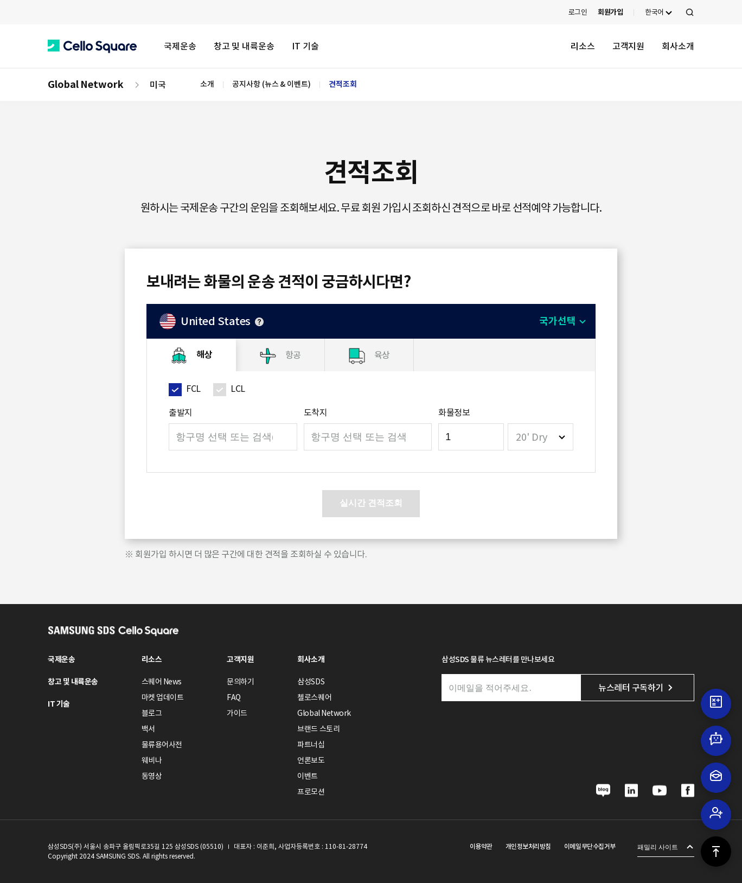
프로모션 (310, 792)
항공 (293, 355)
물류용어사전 (162, 744)
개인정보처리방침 (528, 846)
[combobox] (540, 436)
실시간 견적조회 (371, 502)
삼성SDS (310, 682)
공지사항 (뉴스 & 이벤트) (271, 84)
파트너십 (310, 744)
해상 (204, 354)
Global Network (86, 84)
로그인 (577, 12)
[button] (92, 46)
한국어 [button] (654, 12)
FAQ (234, 697)
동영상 (152, 776)
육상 (382, 355)
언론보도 (310, 760)
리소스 (583, 46)
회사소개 (678, 46)
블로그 (152, 713)
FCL (193, 388)
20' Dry (531, 437)
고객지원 (628, 46)
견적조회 (343, 84)
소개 (207, 84)
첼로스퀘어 (314, 697)
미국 (158, 84)
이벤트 (307, 776)
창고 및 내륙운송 (244, 46)
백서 (148, 729)
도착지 (316, 412)
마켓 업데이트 (163, 697)
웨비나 (152, 760)
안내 (259, 321)
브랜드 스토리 (318, 729)
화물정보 (454, 412)
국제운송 (180, 46)
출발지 (181, 412)
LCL (238, 388)
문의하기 (240, 682)
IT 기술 (305, 46)
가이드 (237, 713)
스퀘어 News (162, 682)
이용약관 (481, 846)
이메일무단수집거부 (590, 846)
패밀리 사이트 (657, 847)
